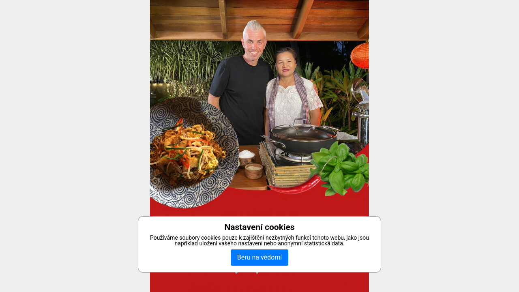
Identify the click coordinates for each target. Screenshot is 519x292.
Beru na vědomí (259, 257)
